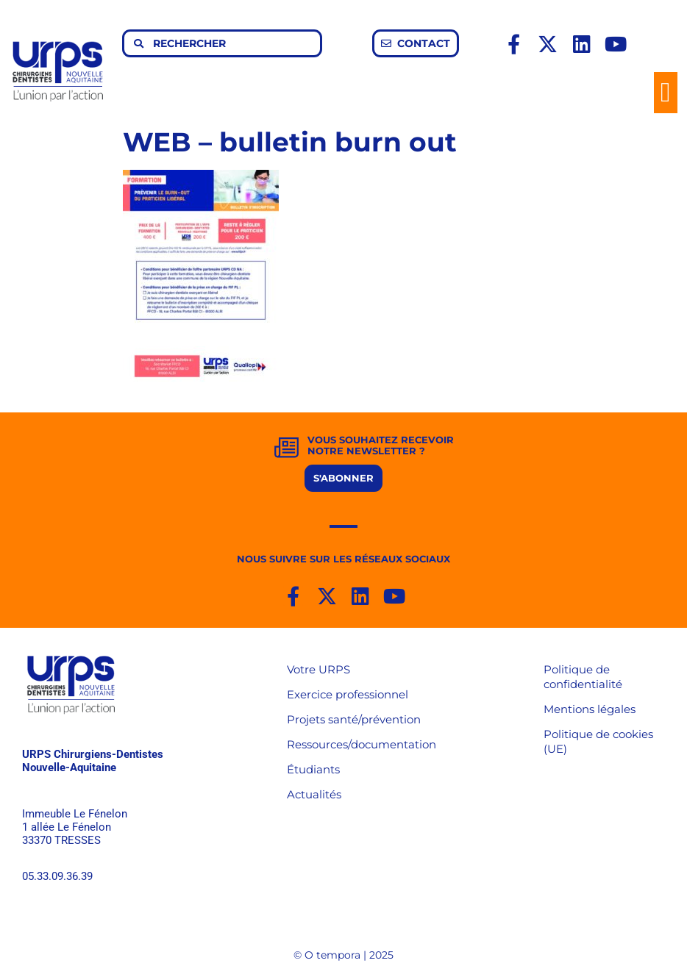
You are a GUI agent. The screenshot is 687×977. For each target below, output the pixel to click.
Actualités (314, 794)
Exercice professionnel (347, 694)
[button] (665, 92)
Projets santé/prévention (354, 719)
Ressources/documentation (361, 744)
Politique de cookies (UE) (598, 741)
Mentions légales (590, 709)
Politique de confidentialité (583, 676)
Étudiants (313, 769)
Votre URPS (318, 669)
